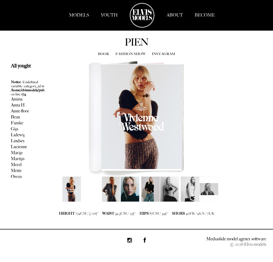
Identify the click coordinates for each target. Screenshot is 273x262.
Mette (16, 170)
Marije (17, 152)
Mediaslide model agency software (236, 238)
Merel (16, 164)
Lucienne (19, 146)
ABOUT (175, 15)
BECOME (205, 15)
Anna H (18, 105)
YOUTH (109, 15)
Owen (16, 176)
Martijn (17, 158)
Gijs (14, 128)
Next (65, 193)
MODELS (79, 15)
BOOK (103, 54)
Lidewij (18, 134)
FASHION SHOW (130, 54)
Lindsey (18, 140)
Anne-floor (20, 111)
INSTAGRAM (163, 54)
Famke (17, 122)
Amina (16, 99)
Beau (15, 116)
